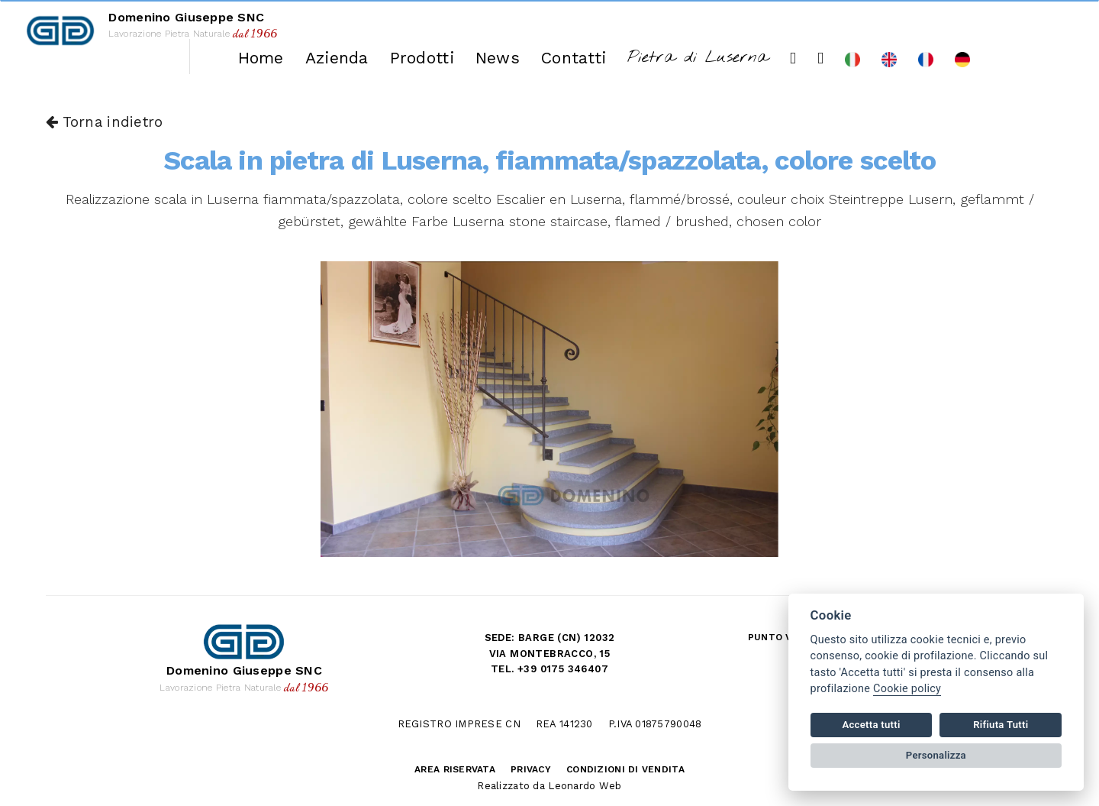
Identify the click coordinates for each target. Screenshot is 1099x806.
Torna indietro (104, 122)
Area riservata (454, 769)
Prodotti (422, 58)
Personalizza (936, 755)
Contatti (573, 58)
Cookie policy (907, 688)
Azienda (337, 58)
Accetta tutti (871, 724)
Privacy (531, 769)
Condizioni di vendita (625, 769)
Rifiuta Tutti (1000, 724)
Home (261, 58)
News (497, 58)
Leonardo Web (584, 785)
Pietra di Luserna (698, 58)
